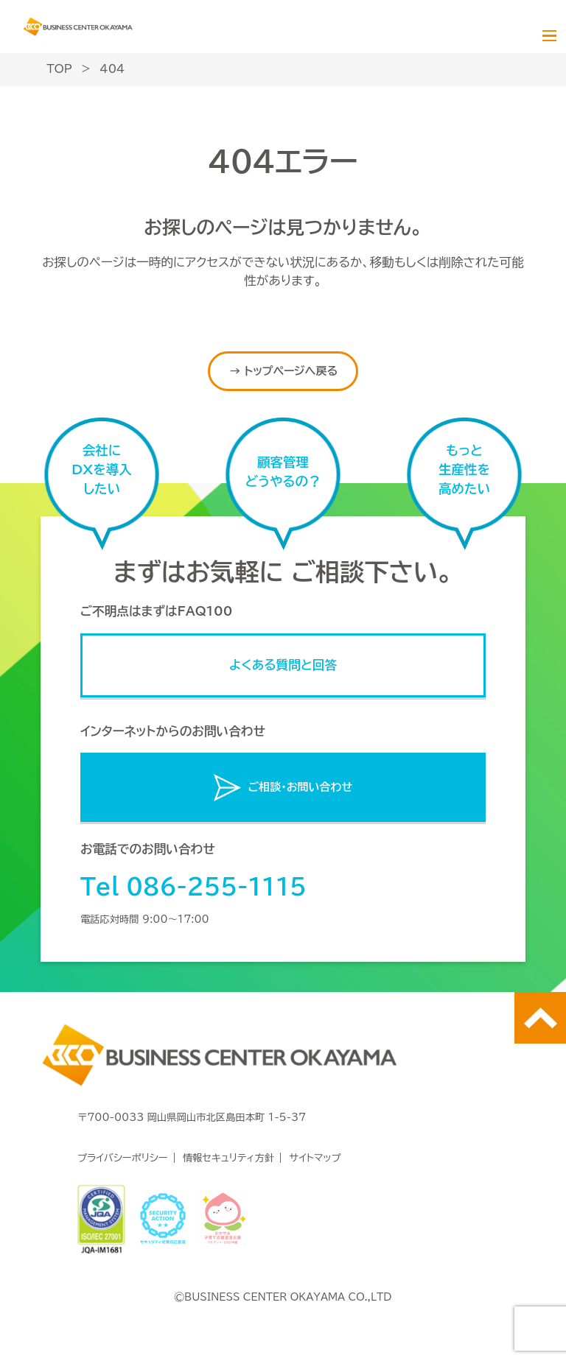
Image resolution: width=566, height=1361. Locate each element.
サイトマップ (315, 1158)
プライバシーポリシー (122, 1158)
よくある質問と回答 (283, 664)
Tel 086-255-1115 (193, 887)
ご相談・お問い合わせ (300, 786)
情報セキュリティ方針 (228, 1158)
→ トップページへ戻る (284, 370)
